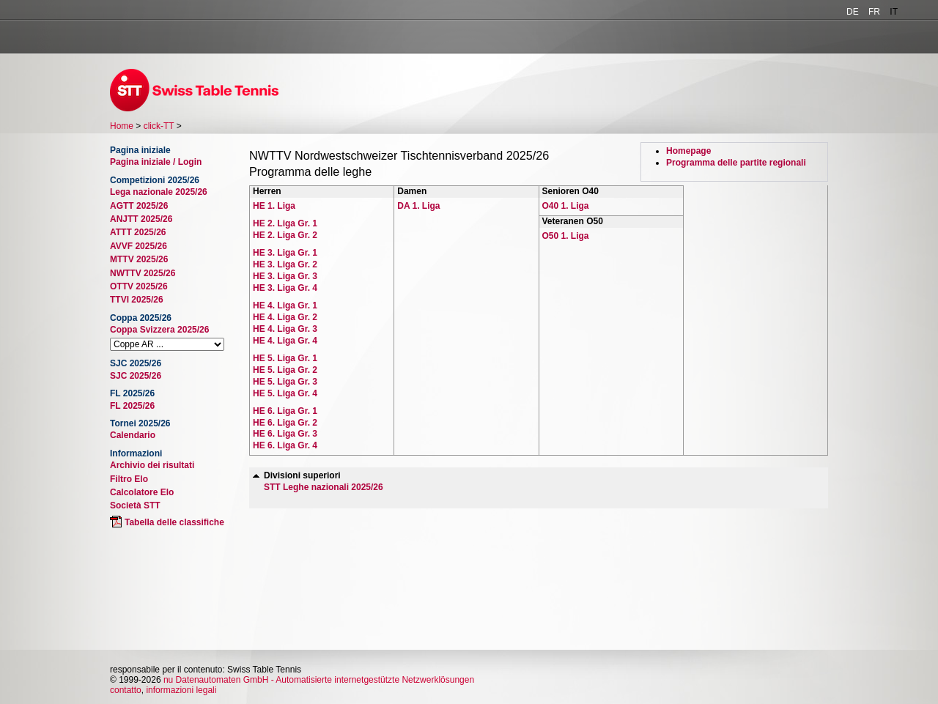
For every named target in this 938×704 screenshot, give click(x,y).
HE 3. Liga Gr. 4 (285, 288)
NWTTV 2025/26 (142, 273)
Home (121, 126)
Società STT (135, 505)
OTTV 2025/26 (139, 286)
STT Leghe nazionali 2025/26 (323, 487)
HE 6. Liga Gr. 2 (285, 423)
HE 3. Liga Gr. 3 (285, 276)
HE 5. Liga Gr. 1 (285, 358)
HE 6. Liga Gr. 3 (285, 434)
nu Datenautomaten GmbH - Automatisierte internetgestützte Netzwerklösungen (318, 680)
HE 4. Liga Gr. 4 (285, 341)
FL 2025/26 (132, 406)
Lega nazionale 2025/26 (158, 192)
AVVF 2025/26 (138, 246)
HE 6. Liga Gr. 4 (285, 445)
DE (852, 12)
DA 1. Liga (418, 206)
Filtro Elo (129, 479)
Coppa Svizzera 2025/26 (159, 330)
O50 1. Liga (565, 236)
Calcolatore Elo (142, 492)
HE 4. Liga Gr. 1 (285, 305)
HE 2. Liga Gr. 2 (285, 235)
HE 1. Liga (274, 206)
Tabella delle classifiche (174, 522)
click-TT (159, 126)
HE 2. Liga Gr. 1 (285, 223)
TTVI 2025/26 (136, 299)
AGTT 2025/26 (139, 206)
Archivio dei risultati (152, 465)
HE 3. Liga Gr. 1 (285, 253)
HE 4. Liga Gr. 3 (285, 329)
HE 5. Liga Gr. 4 (285, 393)
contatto (125, 690)
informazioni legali (181, 690)
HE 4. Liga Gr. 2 (285, 317)
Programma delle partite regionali (736, 163)
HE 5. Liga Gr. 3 (285, 382)
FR (874, 12)
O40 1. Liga (565, 206)
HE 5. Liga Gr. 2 (285, 370)
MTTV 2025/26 (139, 259)
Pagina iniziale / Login (156, 162)
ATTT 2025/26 (138, 232)
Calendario (132, 435)
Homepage (688, 151)
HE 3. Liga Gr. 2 (285, 264)
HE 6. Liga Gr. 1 (285, 411)
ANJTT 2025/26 (141, 219)
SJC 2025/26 (135, 376)
